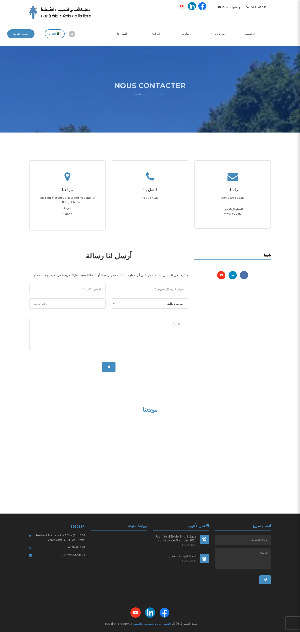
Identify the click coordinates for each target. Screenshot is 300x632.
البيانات (186, 34)
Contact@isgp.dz (233, 7)
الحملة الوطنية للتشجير (182, 556)
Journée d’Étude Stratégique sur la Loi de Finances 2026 (175, 539)
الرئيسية (250, 34)
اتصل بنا (122, 34)
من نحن (219, 34)
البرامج (155, 34)
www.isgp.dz (232, 214)
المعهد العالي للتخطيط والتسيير (152, 624)
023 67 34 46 (259, 7)
